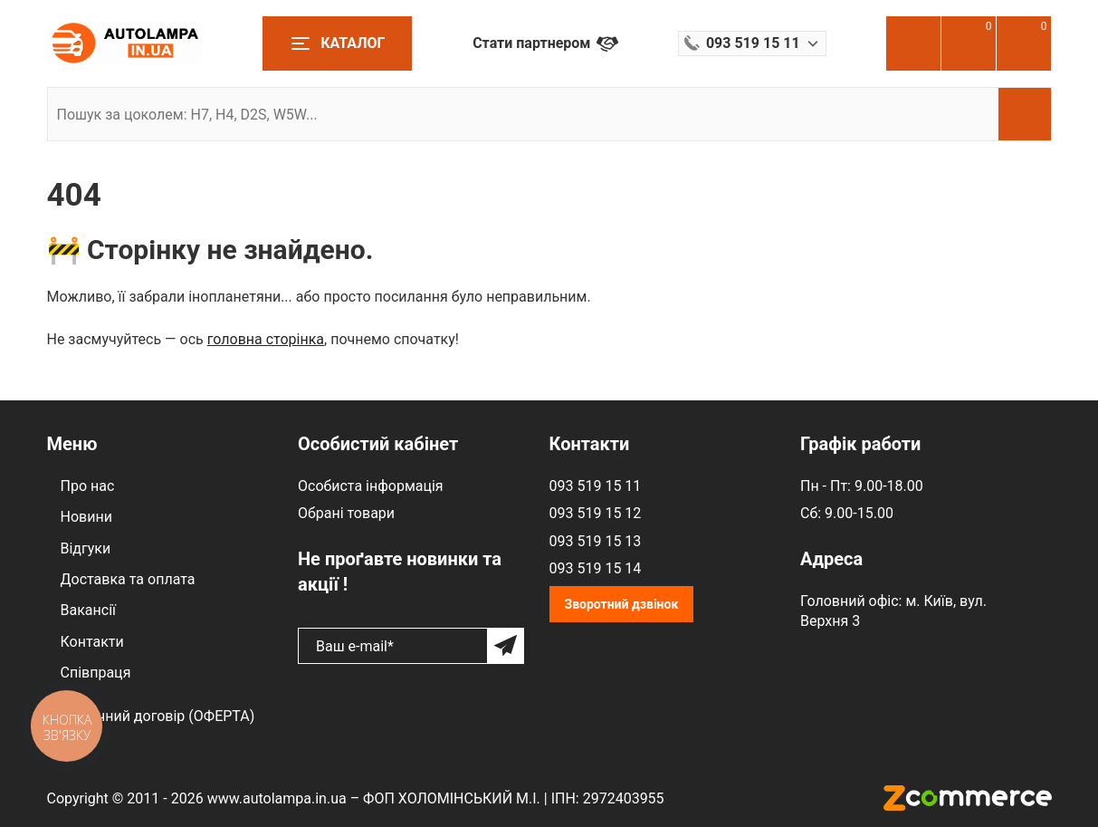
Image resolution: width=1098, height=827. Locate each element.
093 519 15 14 (595, 568)
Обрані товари (346, 513)
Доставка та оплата (128, 579)
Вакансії (88, 610)
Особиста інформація (371, 486)
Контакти (92, 641)
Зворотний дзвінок (622, 604)
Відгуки (86, 548)
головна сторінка (265, 339)
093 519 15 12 (595, 513)
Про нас (88, 486)
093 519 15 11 (595, 486)
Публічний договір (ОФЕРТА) (158, 716)
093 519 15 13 (595, 541)
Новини (86, 516)
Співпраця (96, 672)
